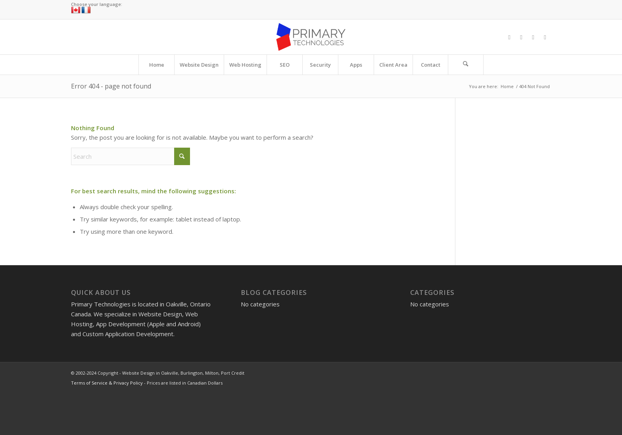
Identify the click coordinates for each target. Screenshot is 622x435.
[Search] (466, 65)
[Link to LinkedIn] (545, 37)
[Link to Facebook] (509, 37)
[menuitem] (156, 65)
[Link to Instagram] (533, 37)
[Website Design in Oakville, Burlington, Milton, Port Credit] (311, 36)
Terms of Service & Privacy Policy (107, 383)
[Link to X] (521, 37)
